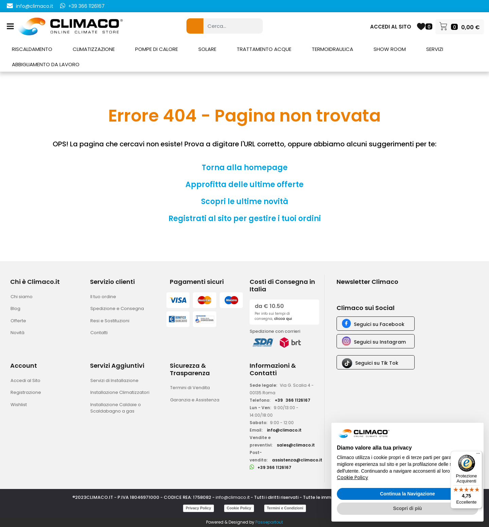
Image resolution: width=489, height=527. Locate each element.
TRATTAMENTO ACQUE (264, 49)
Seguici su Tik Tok (376, 363)
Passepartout (269, 522)
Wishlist (19, 404)
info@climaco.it (34, 6)
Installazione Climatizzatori (119, 392)
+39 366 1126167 (86, 6)
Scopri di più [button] (407, 508)
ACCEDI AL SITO (390, 26)
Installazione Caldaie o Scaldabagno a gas (115, 408)
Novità (17, 332)
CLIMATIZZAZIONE (94, 49)
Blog (15, 308)
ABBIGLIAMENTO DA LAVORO (45, 64)
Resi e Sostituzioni (109, 320)
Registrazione (26, 392)
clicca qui (283, 318)
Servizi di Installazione (114, 380)
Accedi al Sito (25, 380)
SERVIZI (434, 49)
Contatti (99, 332)
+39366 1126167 (292, 400)
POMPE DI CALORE (156, 49)
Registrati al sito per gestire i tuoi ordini (244, 218)
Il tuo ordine (103, 296)
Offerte (18, 320)
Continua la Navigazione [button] (407, 493)
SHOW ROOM (390, 49)
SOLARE (207, 49)
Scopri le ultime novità (244, 201)
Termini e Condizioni (285, 508)
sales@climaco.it (296, 445)
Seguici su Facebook (379, 324)
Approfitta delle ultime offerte (244, 184)
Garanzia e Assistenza (194, 400)
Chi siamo (22, 296)
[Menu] (478, 455)
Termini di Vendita (190, 387)
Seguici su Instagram (380, 342)
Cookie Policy (239, 508)
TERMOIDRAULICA (332, 49)
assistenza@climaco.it (297, 460)
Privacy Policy (198, 508)
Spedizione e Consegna (117, 308)
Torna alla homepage (245, 167)
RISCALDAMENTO (32, 49)
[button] (194, 26)
